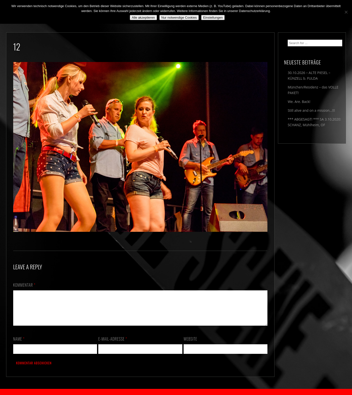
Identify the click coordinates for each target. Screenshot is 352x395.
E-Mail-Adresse (112, 345)
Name (19, 345)
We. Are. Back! (299, 101)
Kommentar (24, 285)
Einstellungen (213, 17)
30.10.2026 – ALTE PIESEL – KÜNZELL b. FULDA (309, 75)
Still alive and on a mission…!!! (311, 110)
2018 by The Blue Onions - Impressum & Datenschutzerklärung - (176, 392)
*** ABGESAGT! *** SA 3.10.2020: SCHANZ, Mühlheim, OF (314, 122)
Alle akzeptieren (143, 17)
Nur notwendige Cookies (179, 17)
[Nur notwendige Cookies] (345, 12)
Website (190, 345)
